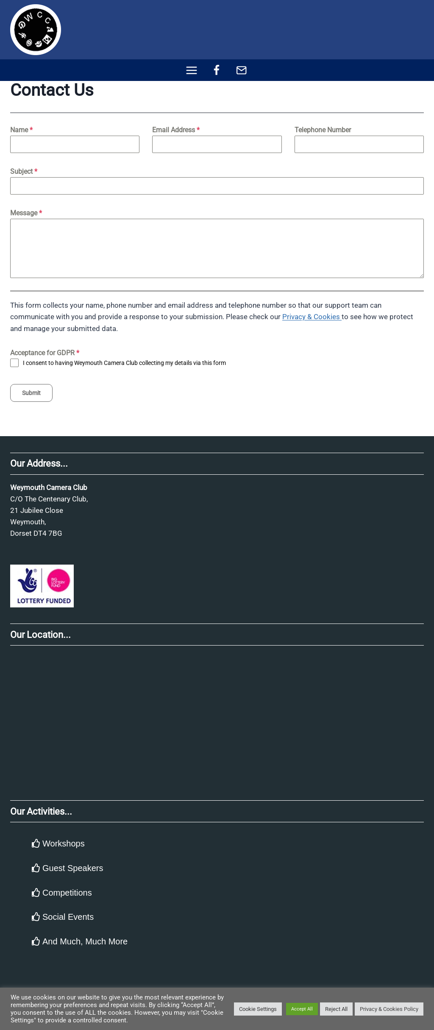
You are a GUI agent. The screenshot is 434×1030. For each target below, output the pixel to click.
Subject (23, 171)
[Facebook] (217, 70)
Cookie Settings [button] (258, 1009)
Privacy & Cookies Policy (389, 1009)
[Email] (241, 70)
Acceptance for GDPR (44, 353)
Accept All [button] (302, 1009)
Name (21, 130)
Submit (31, 393)
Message (26, 213)
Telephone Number (323, 130)
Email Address (176, 130)
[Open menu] (192, 70)
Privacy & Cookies (312, 316)
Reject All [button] (336, 1009)
